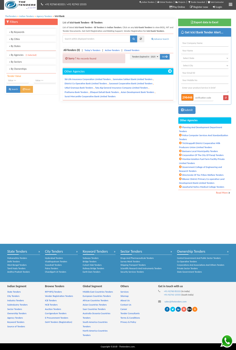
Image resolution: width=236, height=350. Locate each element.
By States (14, 46)
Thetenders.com (127, 346)
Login (217, 7)
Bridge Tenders (90, 261)
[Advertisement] (31, 118)
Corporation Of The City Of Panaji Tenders (203, 155)
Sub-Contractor (216, 2)
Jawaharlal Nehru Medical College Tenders (203, 186)
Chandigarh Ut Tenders (55, 271)
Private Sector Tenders (187, 268)
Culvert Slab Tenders (92, 265)
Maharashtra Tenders (17, 258)
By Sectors (15, 61)
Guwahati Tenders (53, 265)
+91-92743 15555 (172, 294)
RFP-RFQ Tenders (53, 291)
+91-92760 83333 (172, 291)
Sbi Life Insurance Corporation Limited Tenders (88, 79)
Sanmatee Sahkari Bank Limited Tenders (132, 79)
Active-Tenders (112, 50)
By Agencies (23, 54)
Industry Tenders (15, 300)
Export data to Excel (204, 22)
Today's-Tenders (92, 50)
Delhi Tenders (13, 261)
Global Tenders (164, 2)
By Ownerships (18, 68)
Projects (180, 2)
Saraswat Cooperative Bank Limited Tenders (130, 83)
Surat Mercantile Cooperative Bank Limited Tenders (90, 96)
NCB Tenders (51, 304)
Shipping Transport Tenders (133, 265)
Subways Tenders (91, 258)
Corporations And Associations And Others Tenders (200, 265)
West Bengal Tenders (17, 265)
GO (164, 56)
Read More (222, 192)
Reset (26, 89)
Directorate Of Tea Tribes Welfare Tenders (203, 174)
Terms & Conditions (130, 317)
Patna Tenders (51, 268)
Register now (199, 7)
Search (13, 89)
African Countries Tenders (95, 300)
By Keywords (16, 32)
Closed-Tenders (131, 50)
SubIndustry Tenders (17, 304)
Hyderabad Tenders (54, 258)
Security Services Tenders (132, 271)
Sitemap (124, 296)
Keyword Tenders (95, 251)
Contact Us (125, 304)
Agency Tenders (15, 317)
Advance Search (160, 39)
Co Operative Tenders (187, 261)
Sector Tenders (131, 251)
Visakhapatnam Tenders (56, 261)
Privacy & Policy (128, 322)
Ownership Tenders (191, 251)
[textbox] (96, 39)
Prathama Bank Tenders (76, 92)
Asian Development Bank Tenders (137, 92)
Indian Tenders (147, 2)
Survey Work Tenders (130, 261)
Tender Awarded (196, 2)
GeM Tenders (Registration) (58, 322)
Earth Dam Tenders (91, 271)
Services (124, 291)
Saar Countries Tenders (94, 309)
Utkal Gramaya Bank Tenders (79, 87)
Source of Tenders (16, 326)
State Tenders (17, 251)
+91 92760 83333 (55, 4)
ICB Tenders (51, 300)
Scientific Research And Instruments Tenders (141, 268)
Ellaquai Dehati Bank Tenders (104, 92)
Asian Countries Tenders (95, 304)
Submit (187, 110)
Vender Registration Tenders (59, 296)
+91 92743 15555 (77, 4)
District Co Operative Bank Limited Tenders (86, 83)
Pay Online (177, 7)
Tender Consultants (130, 313)
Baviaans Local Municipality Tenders (200, 151)
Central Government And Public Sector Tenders (199, 258)
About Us (125, 300)
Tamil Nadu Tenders (16, 268)
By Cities (14, 39)
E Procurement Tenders (56, 317)
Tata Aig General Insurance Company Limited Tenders (121, 87)
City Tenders (54, 251)
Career (123, 309)
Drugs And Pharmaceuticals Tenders (137, 258)
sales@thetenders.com (176, 301)
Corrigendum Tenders (56, 313)
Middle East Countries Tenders (98, 291)
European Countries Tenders (97, 296)
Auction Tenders (53, 309)
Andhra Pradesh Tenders (18, 271)
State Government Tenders (189, 271)
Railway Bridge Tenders (93, 268)
